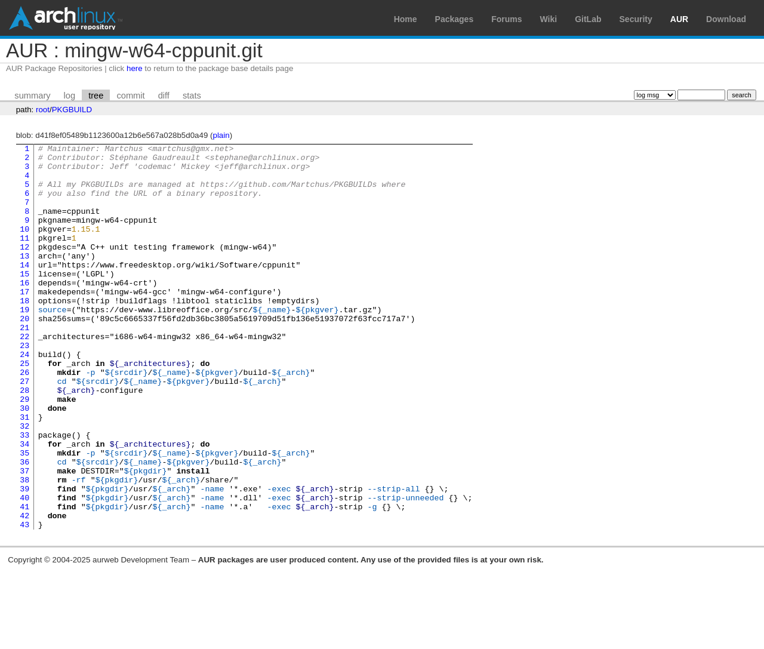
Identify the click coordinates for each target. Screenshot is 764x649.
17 (24, 321)
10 (24, 246)
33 (24, 493)
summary (32, 95)
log (70, 95)
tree (95, 95)
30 (24, 461)
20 (24, 354)
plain (220, 135)
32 (24, 483)
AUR (679, 19)
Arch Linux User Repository (65, 18)
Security (636, 19)
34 (24, 504)
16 (24, 311)
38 (24, 547)
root (43, 109)
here (135, 68)
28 (24, 440)
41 (24, 579)
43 (24, 601)
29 (24, 450)
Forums (506, 19)
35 (24, 515)
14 (24, 289)
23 (24, 386)
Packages (454, 19)
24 (24, 397)
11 (24, 257)
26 (24, 418)
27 (24, 429)
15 (24, 300)
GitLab (588, 19)
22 (24, 375)
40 (24, 569)
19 (24, 343)
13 (24, 278)
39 (24, 558)
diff (164, 95)
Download (726, 19)
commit (130, 95)
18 (24, 332)
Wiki (548, 19)
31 (24, 472)
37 (24, 536)
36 (24, 526)
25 (24, 407)
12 (24, 268)
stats (192, 95)
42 (24, 590)
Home (405, 19)
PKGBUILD (72, 109)
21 (24, 364)
